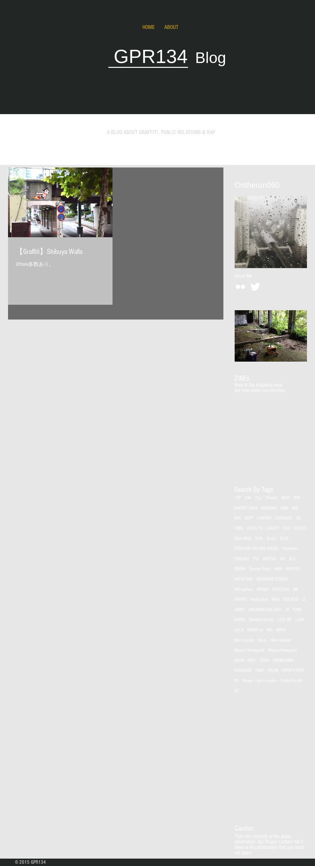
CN (298, 518)
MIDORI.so (255, 630)
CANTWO (264, 518)
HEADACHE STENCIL (272, 579)
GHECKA (269, 559)
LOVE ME (284, 619)
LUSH (299, 619)
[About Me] (243, 276)
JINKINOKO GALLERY (264, 609)
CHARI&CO (283, 518)
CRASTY (272, 528)
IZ (304, 599)
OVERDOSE (243, 670)
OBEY (252, 660)
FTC (256, 559)
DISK (259, 538)
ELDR (284, 538)
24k (248, 498)
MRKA (281, 630)
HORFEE (240, 599)
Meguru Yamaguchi (249, 650)
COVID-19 (254, 528)
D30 (286, 528)
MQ (269, 630)
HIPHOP (262, 589)
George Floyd (259, 569)
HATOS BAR (243, 579)
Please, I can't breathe (259, 680)
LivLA (238, 630)
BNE (295, 508)
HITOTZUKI (280, 589)
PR (236, 680)
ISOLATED (291, 599)
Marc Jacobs (244, 640)
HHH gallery (243, 589)
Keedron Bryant (261, 619)
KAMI (297, 609)
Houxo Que (259, 599)
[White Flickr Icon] (240, 287)
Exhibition (290, 548)
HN (295, 589)
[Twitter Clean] (255, 287)
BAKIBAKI (269, 508)
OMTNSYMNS (283, 660)
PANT (260, 670)
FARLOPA (241, 559)
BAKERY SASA (245, 508)
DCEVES (300, 528)
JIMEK (239, 609)
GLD (292, 559)
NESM (239, 660)
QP (236, 690)
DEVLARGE (242, 538)
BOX (237, 518)
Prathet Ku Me (291, 680)
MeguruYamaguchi (282, 650)
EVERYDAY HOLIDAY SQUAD (256, 548)
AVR (296, 498)
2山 (258, 498)
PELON (273, 670)
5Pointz (271, 498)
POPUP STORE (293, 670)
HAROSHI (293, 569)
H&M (278, 569)
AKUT (285, 498)
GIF (282, 559)
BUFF (249, 518)
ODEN (264, 660)
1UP (237, 498)
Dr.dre (271, 538)
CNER (238, 528)
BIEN (284, 508)
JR (287, 609)
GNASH (240, 569)
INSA (275, 599)
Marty (262, 640)
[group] (270, 401)
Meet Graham (281, 640)
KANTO (239, 619)
